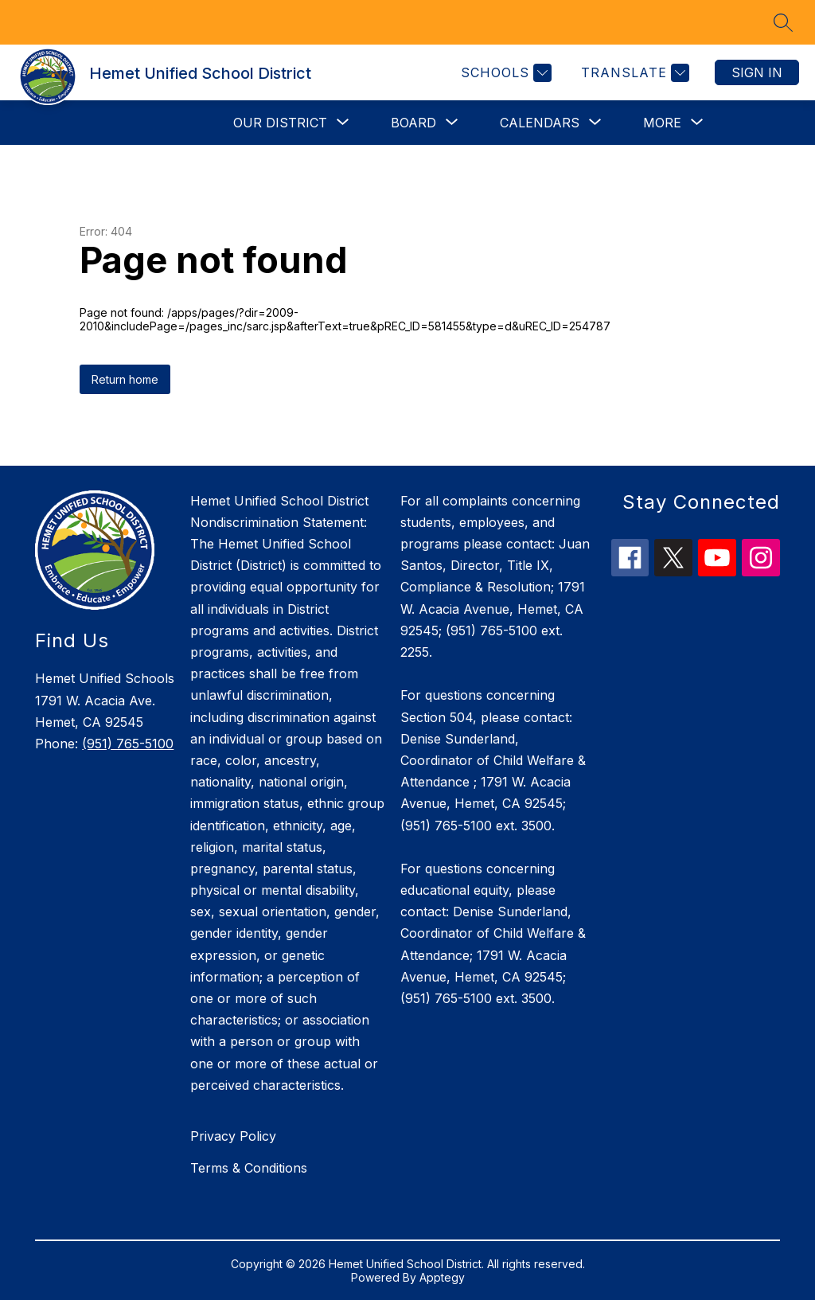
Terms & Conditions (248, 1168)
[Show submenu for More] (662, 122)
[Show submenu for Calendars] (539, 122)
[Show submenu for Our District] (280, 122)
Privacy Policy (233, 1136)
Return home (125, 379)
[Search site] (783, 22)
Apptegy (442, 1277)
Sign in (756, 72)
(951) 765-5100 (128, 744)
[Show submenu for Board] (413, 122)
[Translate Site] (633, 73)
